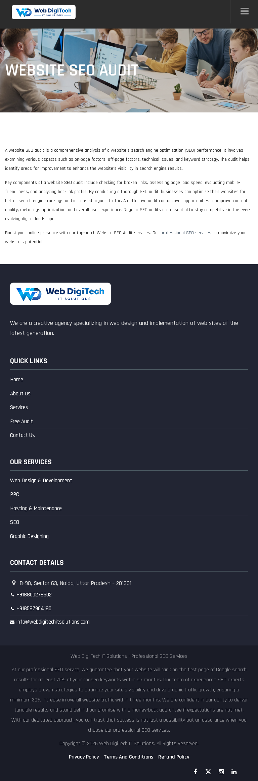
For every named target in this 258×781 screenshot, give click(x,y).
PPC (14, 494)
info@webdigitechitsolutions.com (53, 622)
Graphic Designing (29, 536)
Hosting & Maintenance (36, 508)
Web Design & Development (41, 480)
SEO (14, 522)
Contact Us (22, 435)
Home (16, 379)
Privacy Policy (84, 757)
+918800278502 (34, 594)
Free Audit (21, 421)
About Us (20, 393)
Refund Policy (173, 757)
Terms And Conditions (128, 757)
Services (19, 407)
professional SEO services (186, 233)
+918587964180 (33, 608)
